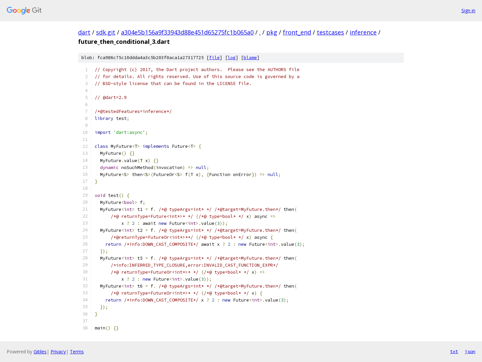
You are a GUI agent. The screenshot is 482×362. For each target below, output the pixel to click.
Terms (77, 351)
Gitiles (40, 351)
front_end (297, 32)
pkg (271, 32)
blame (250, 57)
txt (454, 351)
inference (363, 32)
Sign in (468, 10)
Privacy (58, 351)
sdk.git (105, 32)
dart (84, 32)
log (232, 57)
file (214, 57)
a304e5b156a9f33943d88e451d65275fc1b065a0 (187, 32)
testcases (330, 32)
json (470, 351)
